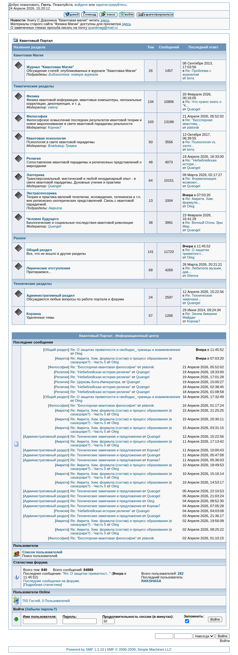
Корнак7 (54, 127)
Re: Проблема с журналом (197, 72)
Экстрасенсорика (41, 193)
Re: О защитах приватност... (196, 251)
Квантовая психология (46, 138)
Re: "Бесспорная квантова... (197, 122)
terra (190, 78)
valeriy (53, 107)
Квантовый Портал (36, 40)
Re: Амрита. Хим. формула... (198, 200)
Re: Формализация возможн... (199, 180)
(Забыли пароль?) (41, 609)
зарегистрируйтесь (111, 5)
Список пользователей (42, 552)
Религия (33, 158)
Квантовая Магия (28, 55)
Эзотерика (35, 175)
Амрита (55, 208)
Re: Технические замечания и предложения (105, 436)
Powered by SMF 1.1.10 (85, 649)
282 (180, 573)
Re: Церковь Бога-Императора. (95, 382)
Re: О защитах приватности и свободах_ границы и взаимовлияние (125, 350)
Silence (192, 275)
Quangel (193, 109)
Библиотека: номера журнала (73, 74)
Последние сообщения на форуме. (51, 581)
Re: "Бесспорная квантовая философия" (103, 367)
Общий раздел (39, 250)
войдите (81, 5)
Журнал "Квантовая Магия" (50, 67)
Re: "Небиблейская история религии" (100, 372)
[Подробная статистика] (42, 584)
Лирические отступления (48, 268)
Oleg (190, 206)
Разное (20, 238)
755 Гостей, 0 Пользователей (46, 601)
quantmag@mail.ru (103, 27)
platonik (193, 127)
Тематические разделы (34, 86)
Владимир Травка (62, 146)
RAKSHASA (151, 581)
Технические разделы (33, 283)
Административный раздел (50, 295)
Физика (32, 96)
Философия (36, 116)
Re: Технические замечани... (197, 297)
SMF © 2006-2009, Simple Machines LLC (139, 649)
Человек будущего (42, 219)
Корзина (33, 314)
